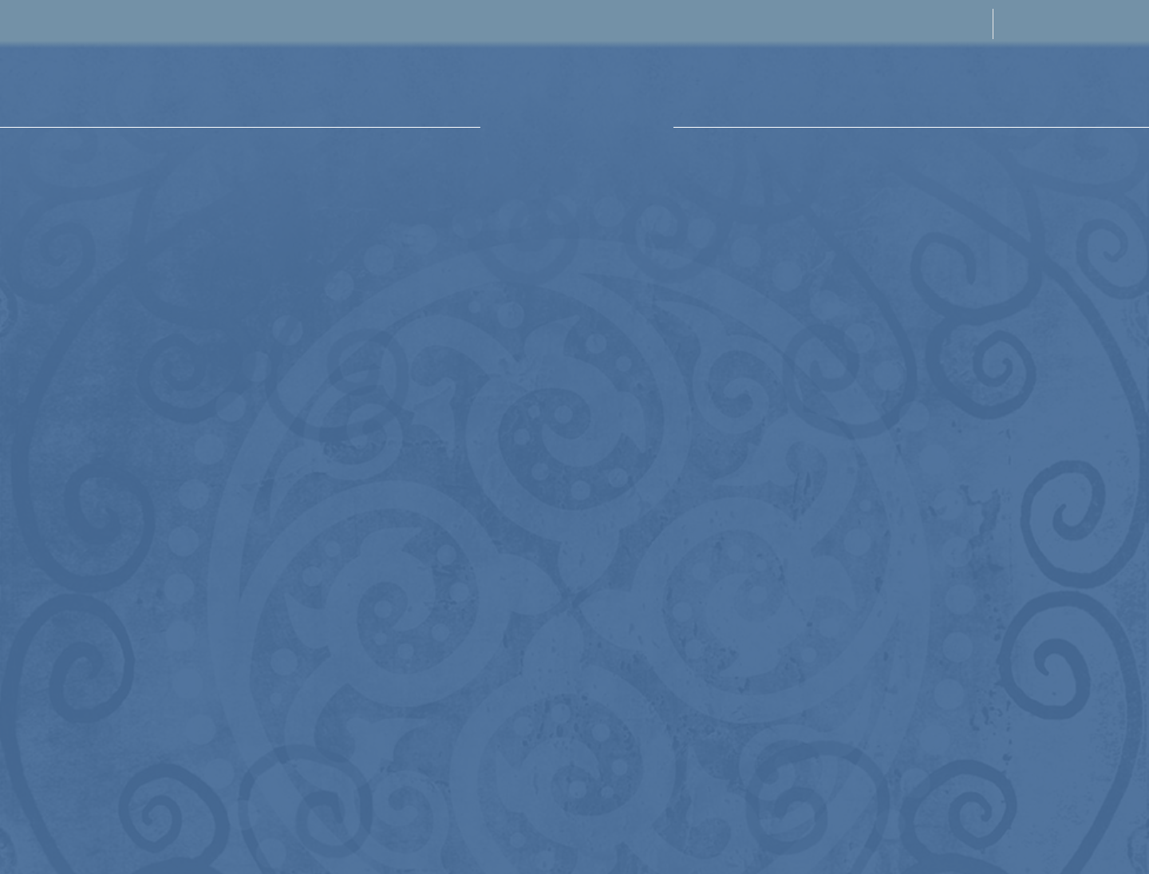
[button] (36, 85)
